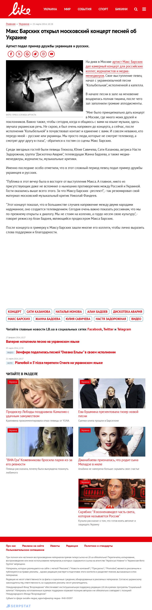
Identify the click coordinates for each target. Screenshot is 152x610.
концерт (15, 312)
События (84, 9)
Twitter (108, 329)
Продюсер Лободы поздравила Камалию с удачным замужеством (37, 413)
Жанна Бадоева (47, 319)
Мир (67, 9)
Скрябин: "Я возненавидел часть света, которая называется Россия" (106, 514)
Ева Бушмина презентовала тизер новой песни (108, 413)
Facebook (94, 329)
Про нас (11, 545)
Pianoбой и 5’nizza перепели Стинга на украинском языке (54, 362)
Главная (11, 24)
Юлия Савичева (78, 319)
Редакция (72, 545)
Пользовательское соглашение (25, 550)
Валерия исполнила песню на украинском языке (42, 341)
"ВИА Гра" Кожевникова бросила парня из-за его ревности (39, 462)
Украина (50, 9)
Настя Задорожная (111, 319)
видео (136, 319)
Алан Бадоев (97, 312)
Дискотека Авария (127, 312)
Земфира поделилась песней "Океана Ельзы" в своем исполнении (60, 352)
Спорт (103, 9)
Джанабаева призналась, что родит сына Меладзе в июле (108, 462)
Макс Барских (19, 319)
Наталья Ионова (69, 312)
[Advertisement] (35, 503)
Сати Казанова (38, 312)
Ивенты (55, 545)
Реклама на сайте (33, 545)
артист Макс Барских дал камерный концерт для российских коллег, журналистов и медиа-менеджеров (114, 69)
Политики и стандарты (98, 545)
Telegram (124, 329)
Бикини (121, 9)
